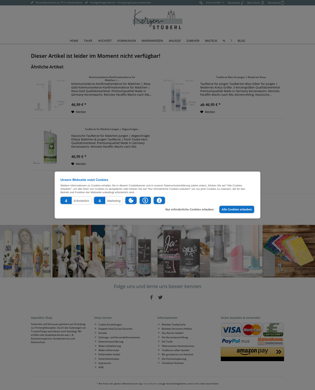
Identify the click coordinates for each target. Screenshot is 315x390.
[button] (75, 200)
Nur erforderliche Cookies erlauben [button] (189, 209)
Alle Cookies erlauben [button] (237, 209)
